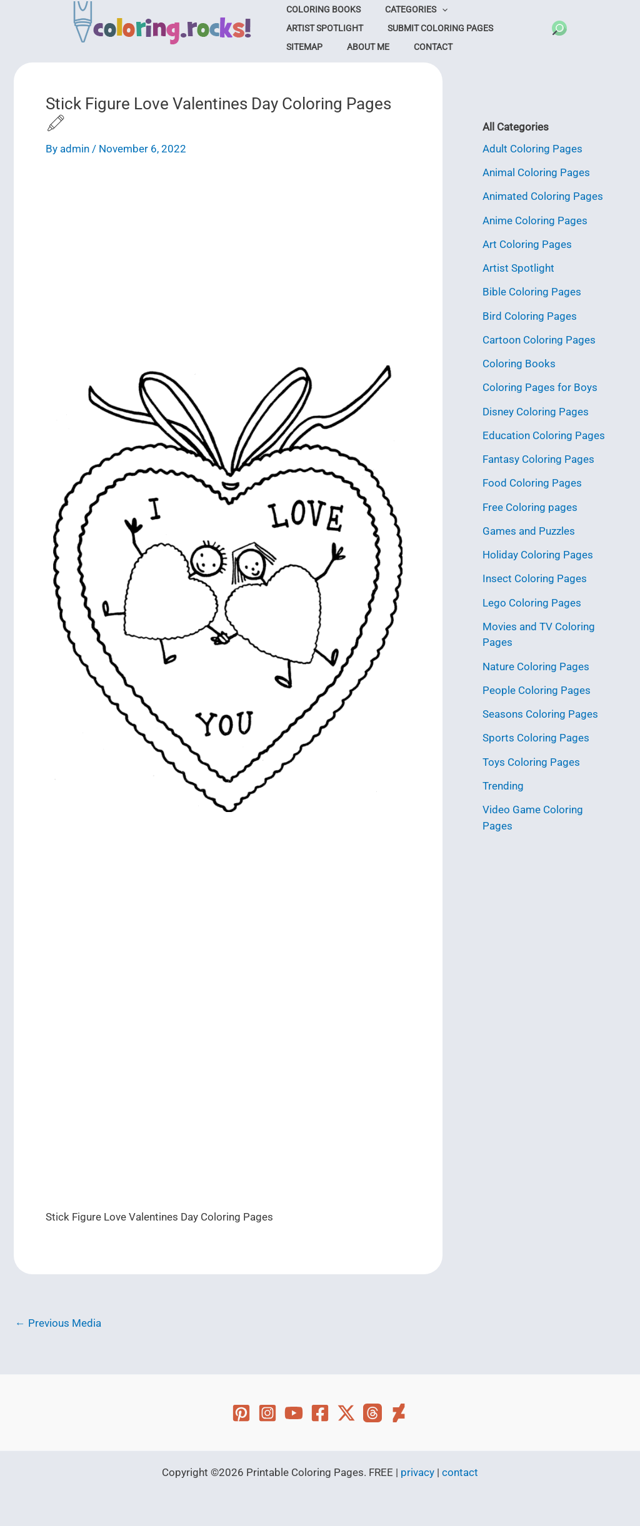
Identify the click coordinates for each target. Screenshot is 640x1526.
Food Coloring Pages (532, 483)
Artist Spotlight (492, 9)
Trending (503, 786)
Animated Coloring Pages (542, 196)
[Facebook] (320, 1413)
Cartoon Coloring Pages (539, 340)
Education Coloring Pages (543, 435)
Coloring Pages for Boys (540, 387)
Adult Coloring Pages (532, 148)
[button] (559, 28)
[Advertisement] (228, 265)
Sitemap (424, 28)
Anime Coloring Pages (535, 220)
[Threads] (372, 1413)
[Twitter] (346, 1413)
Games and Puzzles (528, 531)
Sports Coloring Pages (535, 737)
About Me (480, 28)
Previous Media (58, 1323)
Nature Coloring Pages (535, 666)
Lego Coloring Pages (531, 603)
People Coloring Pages (536, 690)
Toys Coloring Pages (531, 762)
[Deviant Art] (398, 1413)
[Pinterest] (241, 1413)
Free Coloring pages (530, 507)
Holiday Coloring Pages (537, 554)
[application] (431, 9)
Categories (405, 9)
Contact (302, 47)
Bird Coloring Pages (529, 316)
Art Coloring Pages (527, 244)
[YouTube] (293, 1413)
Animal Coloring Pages (536, 172)
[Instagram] (267, 1413)
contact (460, 1472)
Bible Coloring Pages (531, 291)
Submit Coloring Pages (336, 28)
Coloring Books (320, 9)
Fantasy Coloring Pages (538, 459)
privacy (417, 1472)
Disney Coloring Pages (535, 411)
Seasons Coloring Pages (540, 714)
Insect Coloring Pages (534, 578)
